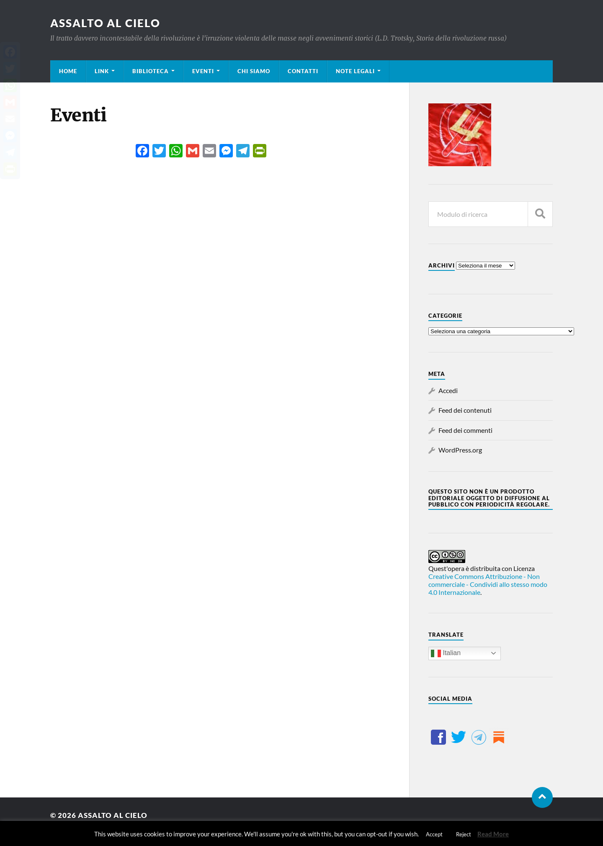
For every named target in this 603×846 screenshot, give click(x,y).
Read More (493, 834)
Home (68, 71)
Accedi (448, 390)
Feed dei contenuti (465, 410)
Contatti (303, 71)
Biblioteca (150, 71)
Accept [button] (434, 834)
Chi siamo (253, 71)
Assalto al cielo (105, 23)
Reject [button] (463, 834)
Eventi (203, 71)
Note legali (355, 71)
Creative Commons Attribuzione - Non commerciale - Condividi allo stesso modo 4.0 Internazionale (487, 584)
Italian (446, 653)
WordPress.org (460, 450)
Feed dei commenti (465, 430)
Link (102, 71)
